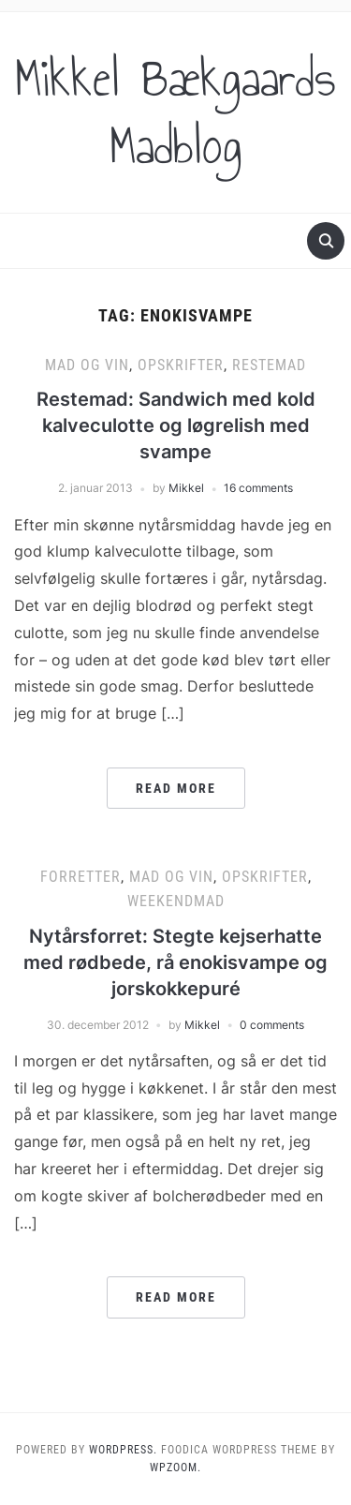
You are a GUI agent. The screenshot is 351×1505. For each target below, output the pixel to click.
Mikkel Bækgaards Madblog (175, 112)
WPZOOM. (175, 1467)
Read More (176, 788)
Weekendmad (176, 901)
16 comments (258, 488)
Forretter (80, 877)
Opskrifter (181, 365)
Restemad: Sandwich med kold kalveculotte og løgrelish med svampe (176, 425)
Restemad (269, 365)
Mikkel (186, 488)
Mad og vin (87, 365)
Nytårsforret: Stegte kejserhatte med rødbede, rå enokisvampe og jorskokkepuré (175, 962)
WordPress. (123, 1449)
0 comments (272, 1025)
